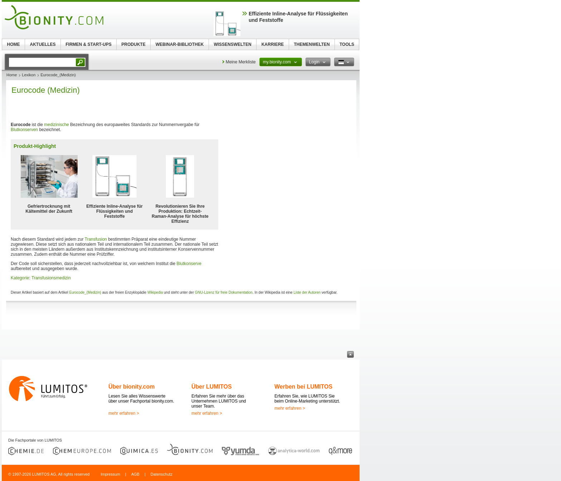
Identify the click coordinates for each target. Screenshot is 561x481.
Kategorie (20, 277)
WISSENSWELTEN (232, 44)
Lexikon (28, 75)
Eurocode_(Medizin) (85, 292)
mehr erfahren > (123, 413)
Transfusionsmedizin (51, 277)
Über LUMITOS (211, 387)
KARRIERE (273, 44)
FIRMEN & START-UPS (88, 44)
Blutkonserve (189, 263)
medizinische (56, 124)
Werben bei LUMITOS (303, 387)
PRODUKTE (133, 44)
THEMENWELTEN (312, 44)
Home (11, 75)
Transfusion (96, 239)
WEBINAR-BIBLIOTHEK (180, 44)
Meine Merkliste (241, 61)
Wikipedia (155, 292)
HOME (13, 44)
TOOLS (347, 44)
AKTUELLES (43, 44)
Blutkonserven (24, 129)
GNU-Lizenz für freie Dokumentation (224, 292)
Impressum (110, 474)
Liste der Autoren (307, 292)
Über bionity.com (131, 387)
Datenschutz (161, 474)
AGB (135, 474)
